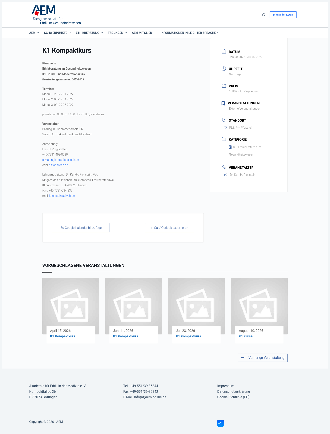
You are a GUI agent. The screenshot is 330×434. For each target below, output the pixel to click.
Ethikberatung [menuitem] (90, 33)
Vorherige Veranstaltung (263, 358)
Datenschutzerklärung (233, 392)
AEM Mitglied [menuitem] (144, 33)
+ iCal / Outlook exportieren (169, 228)
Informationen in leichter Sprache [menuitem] (190, 33)
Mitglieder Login (283, 14)
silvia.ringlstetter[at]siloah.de (60, 159)
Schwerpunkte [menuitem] (58, 33)
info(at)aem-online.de (150, 397)
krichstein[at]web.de (62, 195)
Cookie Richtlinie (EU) (233, 397)
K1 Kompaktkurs (62, 336)
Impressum (225, 386)
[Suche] (263, 14)
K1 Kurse (246, 336)
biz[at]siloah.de (58, 165)
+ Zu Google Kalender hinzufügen (81, 228)
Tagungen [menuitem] (118, 33)
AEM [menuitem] (34, 33)
